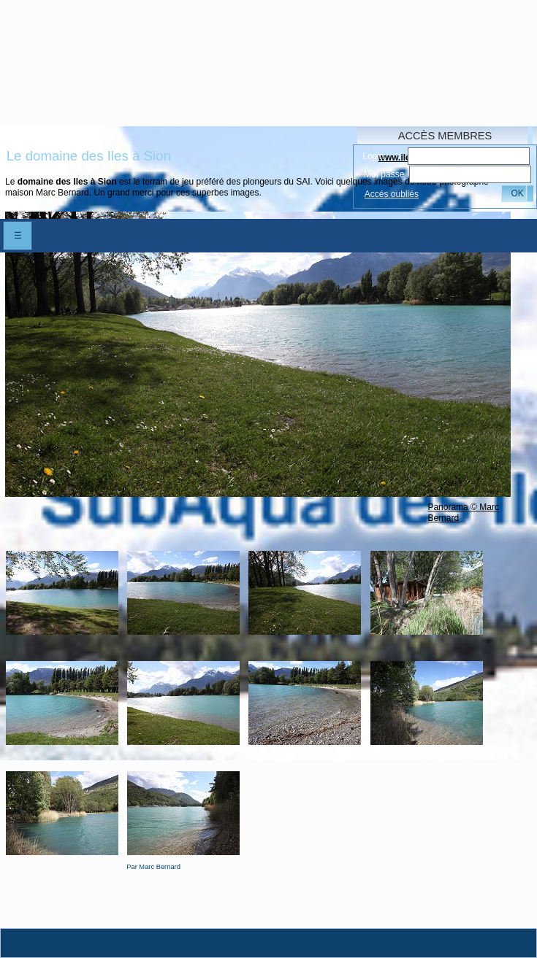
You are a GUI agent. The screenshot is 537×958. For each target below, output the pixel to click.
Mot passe (384, 174)
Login (373, 156)
